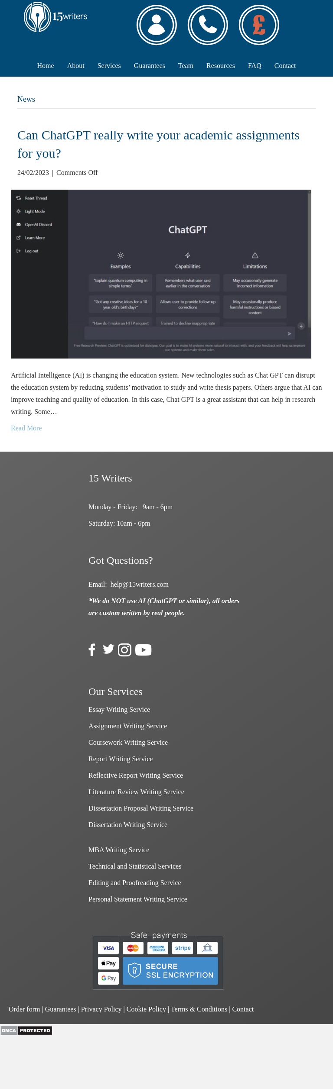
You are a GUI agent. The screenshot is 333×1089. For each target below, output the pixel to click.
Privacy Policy (101, 1009)
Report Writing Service (120, 759)
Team (185, 65)
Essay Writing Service (119, 709)
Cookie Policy (146, 1009)
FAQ (254, 65)
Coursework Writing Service (128, 742)
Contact (285, 65)
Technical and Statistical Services (134, 866)
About (76, 65)
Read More (26, 428)
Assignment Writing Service (127, 726)
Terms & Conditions (199, 1009)
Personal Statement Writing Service (137, 899)
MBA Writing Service (118, 849)
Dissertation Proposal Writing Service (140, 808)
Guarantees (149, 65)
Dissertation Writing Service (127, 824)
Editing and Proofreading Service (134, 882)
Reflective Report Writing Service (135, 775)
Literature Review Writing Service (136, 791)
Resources (220, 65)
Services (109, 65)
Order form (24, 1009)
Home (45, 65)
